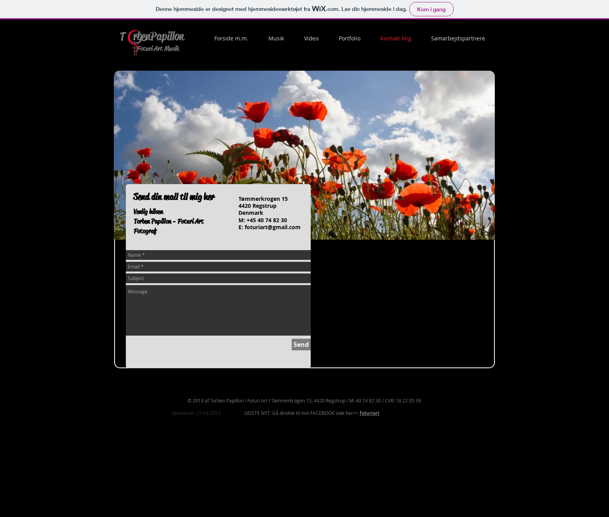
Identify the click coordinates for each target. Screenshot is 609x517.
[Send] (301, 344)
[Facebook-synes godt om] (401, 257)
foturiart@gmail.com (273, 227)
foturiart (369, 413)
